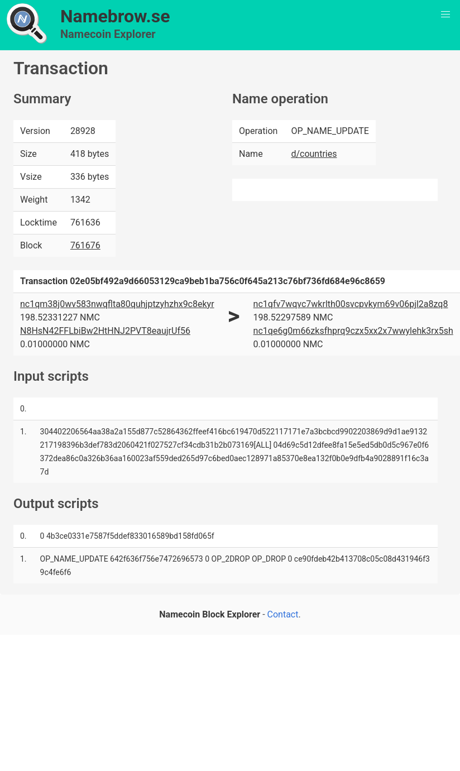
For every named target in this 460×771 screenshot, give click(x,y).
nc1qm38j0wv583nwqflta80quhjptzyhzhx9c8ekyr (117, 304)
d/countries (314, 154)
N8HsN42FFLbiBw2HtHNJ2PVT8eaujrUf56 (105, 330)
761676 (85, 245)
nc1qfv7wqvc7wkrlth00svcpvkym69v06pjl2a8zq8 (350, 304)
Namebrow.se (115, 16)
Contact (283, 614)
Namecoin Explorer (108, 34)
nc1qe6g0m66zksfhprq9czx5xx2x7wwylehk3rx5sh (353, 330)
